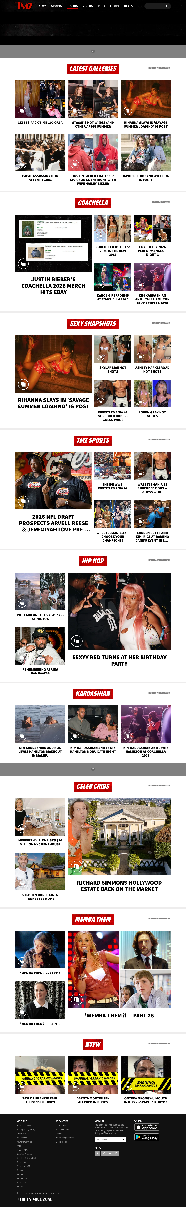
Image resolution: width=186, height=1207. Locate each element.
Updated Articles (24, 1154)
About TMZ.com (24, 1125)
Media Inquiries (62, 1142)
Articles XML (22, 1150)
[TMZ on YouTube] (110, 1153)
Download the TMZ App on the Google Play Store (146, 1137)
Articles (20, 1146)
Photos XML (22, 1182)
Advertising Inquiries (65, 1138)
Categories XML (24, 1166)
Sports (44, 29)
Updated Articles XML (26, 1158)
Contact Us (61, 1125)
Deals (158, 29)
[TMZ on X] (22, 5)
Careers (59, 1133)
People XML (22, 1178)
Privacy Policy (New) (26, 1129)
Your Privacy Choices (26, 1142)
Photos (69, 29)
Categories (21, 1162)
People (20, 1174)
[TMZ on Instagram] (32, 5)
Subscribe (123, 1139)
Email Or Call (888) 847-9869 (48, 18)
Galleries (20, 1170)
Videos (93, 29)
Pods (115, 29)
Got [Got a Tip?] (24, 18)
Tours (137, 29)
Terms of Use (23, 1133)
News (22, 29)
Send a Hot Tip (62, 1129)
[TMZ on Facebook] (17, 5)
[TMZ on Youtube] (27, 5)
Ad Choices (22, 1138)
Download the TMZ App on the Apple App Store (146, 1127)
